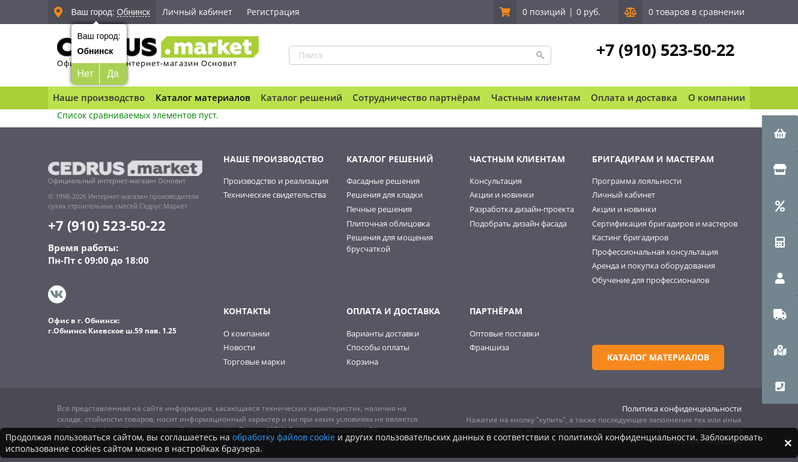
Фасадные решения (383, 180)
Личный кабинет (197, 11)
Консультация (496, 180)
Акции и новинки (502, 194)
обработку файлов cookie (283, 437)
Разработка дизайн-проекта (522, 209)
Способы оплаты (378, 347)
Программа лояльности (637, 180)
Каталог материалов (203, 97)
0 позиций (544, 11)
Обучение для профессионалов (650, 280)
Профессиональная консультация (655, 251)
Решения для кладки (384, 194)
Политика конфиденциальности (682, 408)
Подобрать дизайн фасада (518, 223)
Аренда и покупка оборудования (653, 265)
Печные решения (379, 209)
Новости (239, 347)
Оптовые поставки (504, 333)
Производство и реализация (275, 180)
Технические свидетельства (274, 194)
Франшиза (489, 347)
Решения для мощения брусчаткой (389, 243)
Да (113, 73)
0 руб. (588, 11)
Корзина (362, 361)
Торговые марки (254, 361)
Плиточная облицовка (388, 223)
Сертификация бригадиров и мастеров (664, 223)
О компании (246, 333)
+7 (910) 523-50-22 (665, 50)
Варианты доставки (382, 333)
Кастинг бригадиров (630, 237)
